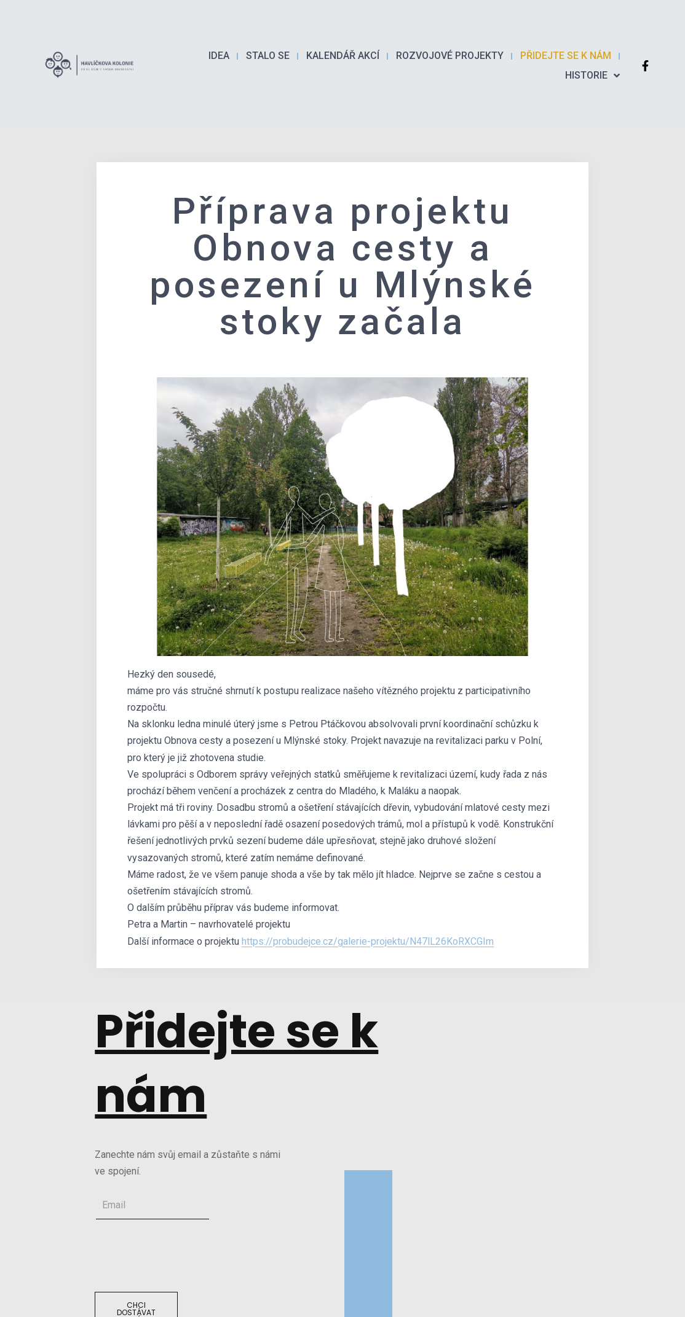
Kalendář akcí (342, 55)
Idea (218, 55)
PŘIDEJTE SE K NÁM (565, 55)
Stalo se (268, 55)
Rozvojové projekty (450, 55)
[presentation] (188, 1256)
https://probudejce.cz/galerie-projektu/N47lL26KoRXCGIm (368, 941)
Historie (592, 75)
